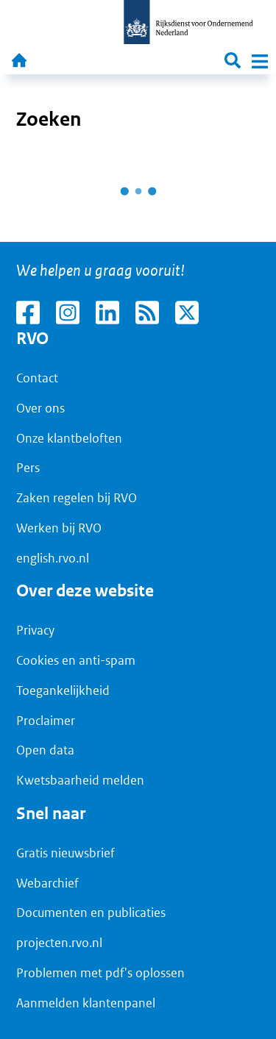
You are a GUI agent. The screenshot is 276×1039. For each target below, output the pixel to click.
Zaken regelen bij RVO (76, 498)
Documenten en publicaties (91, 912)
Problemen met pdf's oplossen (100, 973)
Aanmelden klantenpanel (85, 1003)
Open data (45, 750)
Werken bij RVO (59, 528)
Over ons (40, 408)
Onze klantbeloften (69, 438)
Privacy (35, 630)
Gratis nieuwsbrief (65, 853)
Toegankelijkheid (63, 690)
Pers (28, 468)
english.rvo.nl (52, 558)
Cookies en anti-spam (75, 660)
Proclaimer (45, 721)
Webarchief (47, 883)
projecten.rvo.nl (59, 943)
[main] (138, 158)
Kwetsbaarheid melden (80, 780)
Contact (37, 378)
